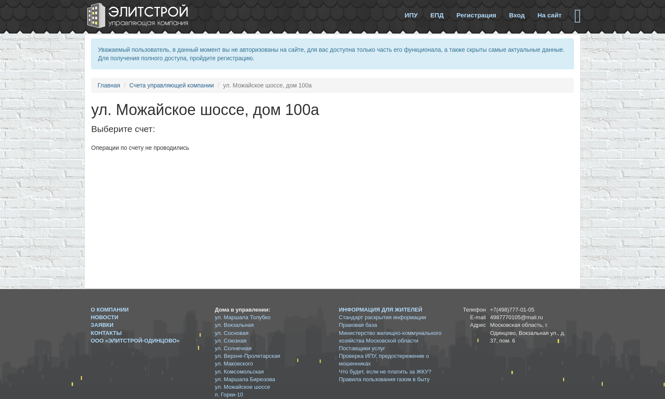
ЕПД (437, 15)
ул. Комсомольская (239, 371)
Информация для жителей (380, 309)
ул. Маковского (234, 363)
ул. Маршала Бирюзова (245, 379)
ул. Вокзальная (234, 325)
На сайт (549, 15)
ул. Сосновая (232, 333)
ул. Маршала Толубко (243, 317)
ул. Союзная (231, 340)
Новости (104, 317)
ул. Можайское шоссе (243, 387)
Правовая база (358, 325)
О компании (110, 309)
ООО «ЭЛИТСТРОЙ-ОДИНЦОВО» (135, 340)
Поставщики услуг (362, 348)
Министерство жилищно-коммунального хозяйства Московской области (390, 337)
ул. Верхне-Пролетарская (247, 356)
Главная (109, 85)
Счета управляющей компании (171, 85)
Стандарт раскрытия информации (382, 317)
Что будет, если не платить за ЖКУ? (385, 371)
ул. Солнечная (233, 348)
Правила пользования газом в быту (384, 379)
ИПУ (411, 15)
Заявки (102, 325)
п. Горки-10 (229, 394)
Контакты (106, 333)
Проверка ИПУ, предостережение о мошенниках (384, 360)
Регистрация (476, 15)
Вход (517, 15)
